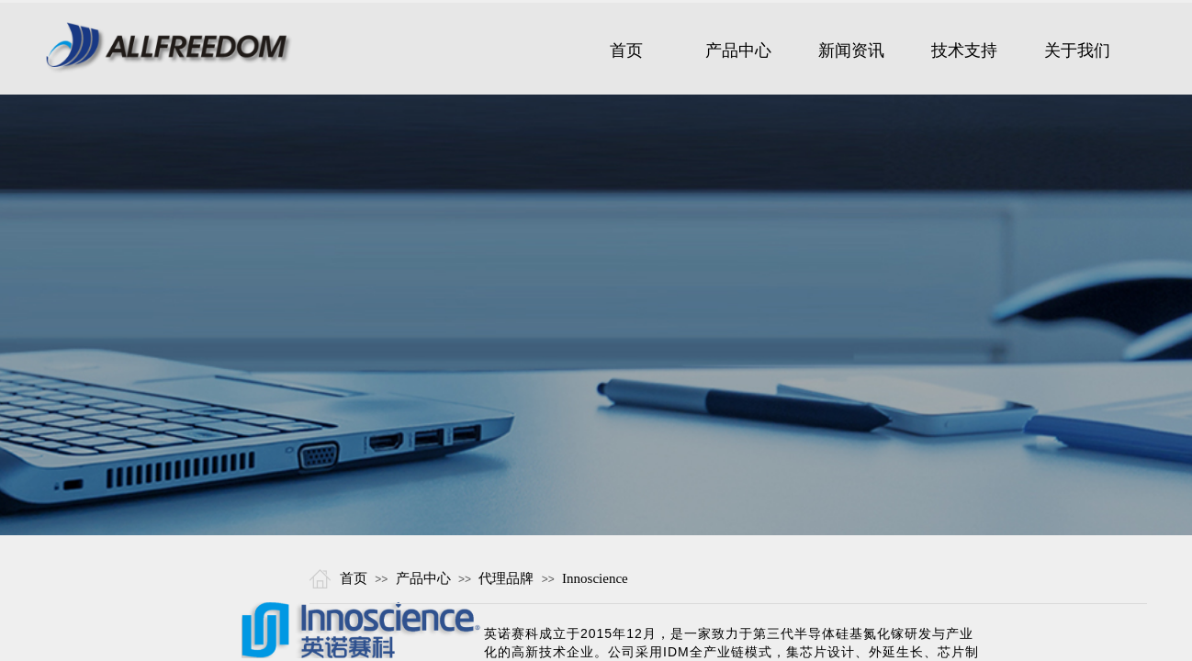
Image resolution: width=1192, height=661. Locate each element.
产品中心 (423, 578)
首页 (353, 578)
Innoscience (595, 578)
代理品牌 (506, 578)
